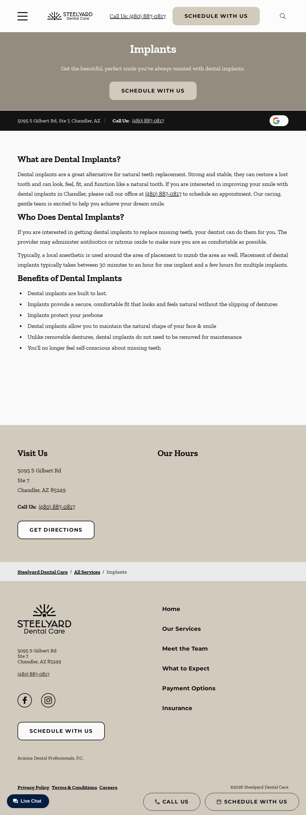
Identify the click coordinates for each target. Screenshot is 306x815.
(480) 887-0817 (148, 121)
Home (171, 609)
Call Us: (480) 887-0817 (138, 16)
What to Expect (186, 668)
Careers (108, 787)
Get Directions (56, 530)
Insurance (177, 708)
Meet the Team (185, 648)
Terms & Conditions (74, 787)
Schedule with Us (216, 16)
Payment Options (189, 688)
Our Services (181, 628)
